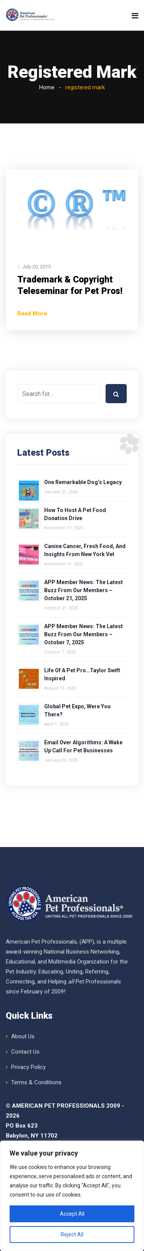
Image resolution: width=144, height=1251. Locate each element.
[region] (72, 1196)
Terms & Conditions (36, 1082)
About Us (23, 1036)
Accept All (72, 1214)
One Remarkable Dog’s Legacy (83, 482)
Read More (32, 313)
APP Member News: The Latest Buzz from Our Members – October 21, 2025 (83, 590)
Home (47, 87)
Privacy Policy (28, 1067)
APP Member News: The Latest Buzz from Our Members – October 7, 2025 (83, 634)
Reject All (72, 1234)
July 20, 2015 (36, 266)
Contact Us (25, 1051)
